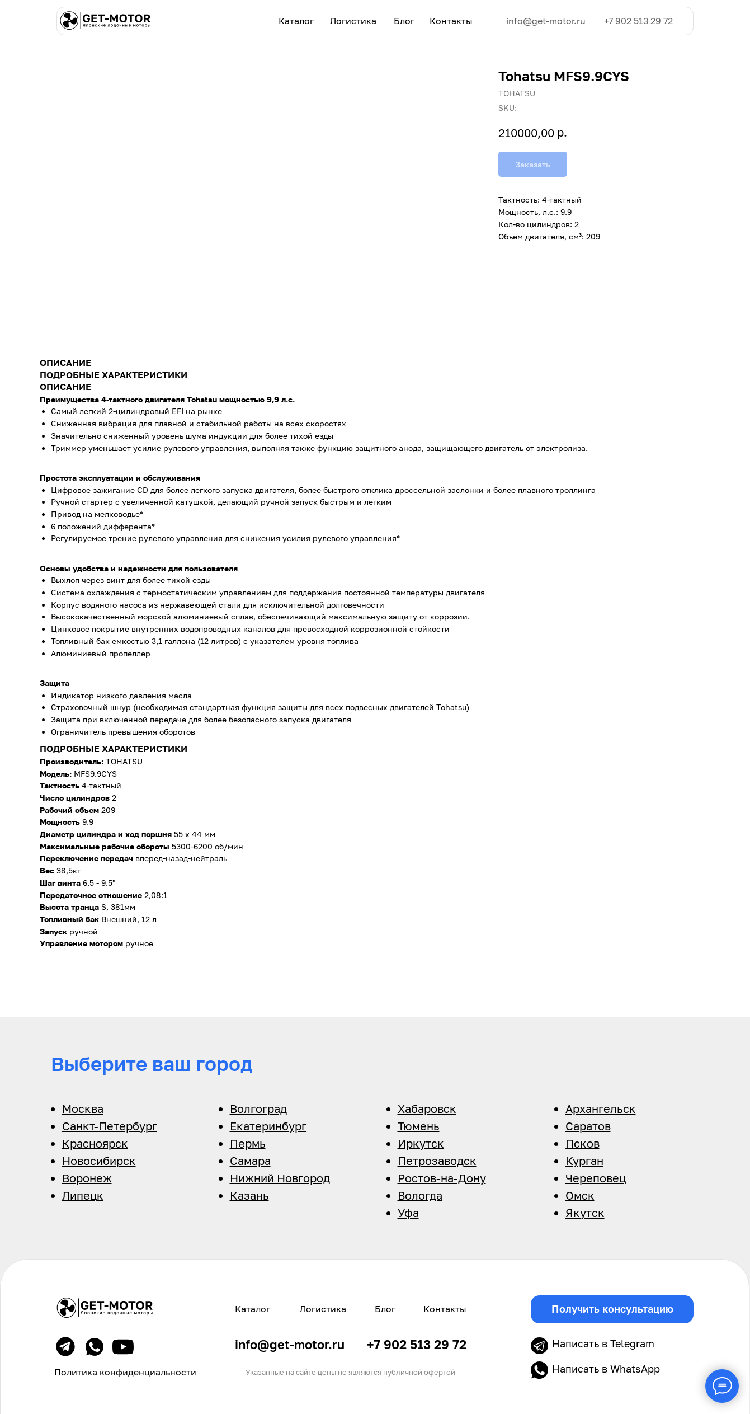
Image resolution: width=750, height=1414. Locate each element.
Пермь (248, 1143)
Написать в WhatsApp (606, 1369)
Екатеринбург (268, 1126)
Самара (250, 1160)
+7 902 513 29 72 (638, 21)
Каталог (296, 21)
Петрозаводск (437, 1160)
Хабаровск (427, 1108)
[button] (612, 1309)
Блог (404, 21)
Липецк (82, 1195)
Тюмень (419, 1126)
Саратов (588, 1126)
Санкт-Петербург (109, 1126)
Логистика (353, 21)
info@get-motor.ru (546, 21)
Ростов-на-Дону (442, 1178)
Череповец (595, 1178)
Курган (584, 1160)
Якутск (585, 1212)
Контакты (451, 21)
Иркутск (421, 1143)
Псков (582, 1143)
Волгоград (258, 1108)
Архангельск (600, 1108)
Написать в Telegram (603, 1343)
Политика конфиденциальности (125, 1372)
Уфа (408, 1212)
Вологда (420, 1195)
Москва (82, 1108)
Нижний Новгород (280, 1178)
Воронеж (87, 1178)
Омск (580, 1195)
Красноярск (95, 1143)
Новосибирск (99, 1160)
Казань (249, 1195)
